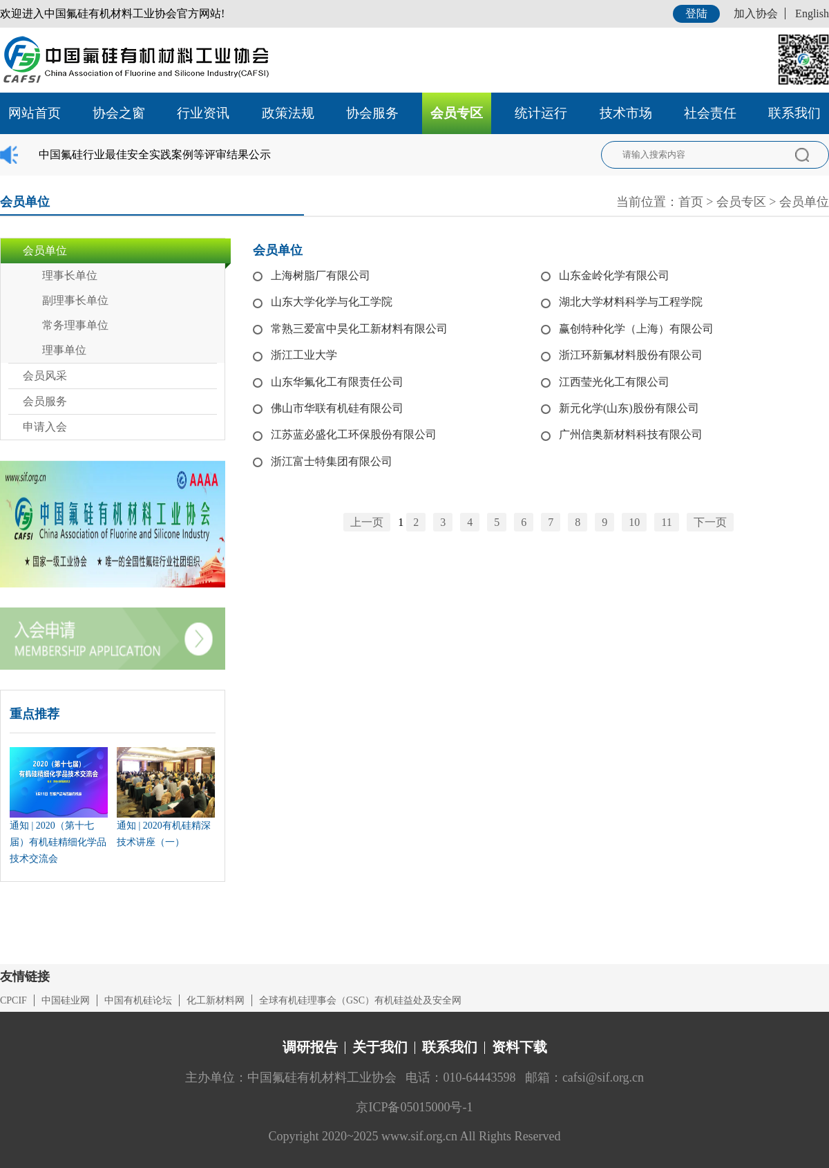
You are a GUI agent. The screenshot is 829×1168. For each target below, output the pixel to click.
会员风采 (45, 376)
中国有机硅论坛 (138, 1000)
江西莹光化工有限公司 (614, 382)
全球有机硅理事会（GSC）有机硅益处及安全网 (360, 1000)
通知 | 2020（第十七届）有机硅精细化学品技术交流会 (58, 842)
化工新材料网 (216, 1000)
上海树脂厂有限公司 (320, 275)
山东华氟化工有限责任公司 (337, 382)
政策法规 (288, 113)
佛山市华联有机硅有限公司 (337, 408)
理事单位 (64, 350)
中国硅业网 (65, 1000)
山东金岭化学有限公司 (614, 275)
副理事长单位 (75, 300)
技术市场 (626, 113)
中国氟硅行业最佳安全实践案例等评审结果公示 (155, 154)
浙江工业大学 (304, 355)
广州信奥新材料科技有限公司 (631, 434)
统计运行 (541, 113)
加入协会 (756, 13)
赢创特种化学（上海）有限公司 (636, 329)
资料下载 (519, 1047)
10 (634, 522)
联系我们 (794, 113)
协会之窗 (119, 113)
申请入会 (45, 427)
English (812, 13)
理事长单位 (69, 275)
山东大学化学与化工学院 (331, 302)
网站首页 (34, 113)
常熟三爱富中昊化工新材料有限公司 (359, 329)
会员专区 (456, 113)
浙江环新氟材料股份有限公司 (631, 355)
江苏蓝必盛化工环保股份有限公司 (354, 434)
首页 (690, 202)
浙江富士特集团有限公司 (331, 461)
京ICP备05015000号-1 (414, 1107)
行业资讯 (203, 113)
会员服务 (45, 401)
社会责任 (710, 113)
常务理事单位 (75, 325)
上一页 (366, 522)
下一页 (710, 522)
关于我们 (380, 1047)
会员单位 (804, 202)
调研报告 (310, 1047)
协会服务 (372, 113)
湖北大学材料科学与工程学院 (631, 302)
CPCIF (13, 1000)
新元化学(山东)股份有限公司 (629, 408)
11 (666, 522)
